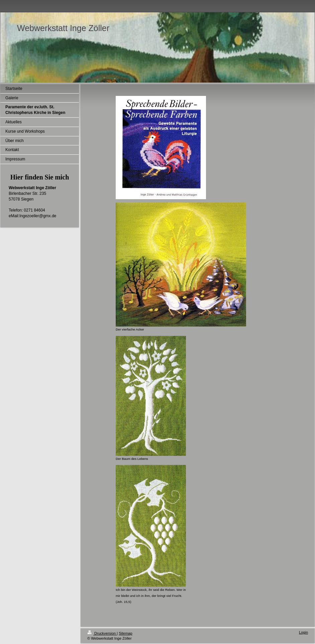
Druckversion (102, 633)
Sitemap (125, 633)
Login (303, 632)
